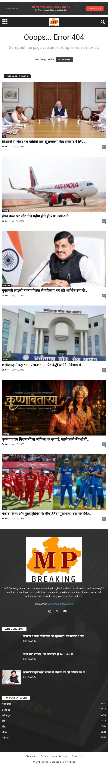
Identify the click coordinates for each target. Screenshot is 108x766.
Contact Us (77, 756)
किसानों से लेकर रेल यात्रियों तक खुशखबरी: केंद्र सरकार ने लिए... (44, 141)
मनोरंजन (6, 434)
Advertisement (59, 756)
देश (4, 136)
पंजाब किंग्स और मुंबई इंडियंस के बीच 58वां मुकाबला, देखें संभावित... (46, 513)
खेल (4, 508)
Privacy (44, 756)
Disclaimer (31, 756)
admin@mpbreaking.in (60, 604)
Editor (5, 146)
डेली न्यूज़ (6, 715)
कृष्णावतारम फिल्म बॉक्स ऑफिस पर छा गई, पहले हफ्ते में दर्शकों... (45, 439)
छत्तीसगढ (6, 359)
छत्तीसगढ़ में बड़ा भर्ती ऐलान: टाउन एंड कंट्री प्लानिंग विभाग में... (42, 364)
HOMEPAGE (64, 59)
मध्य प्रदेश (6, 285)
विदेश (4, 732)
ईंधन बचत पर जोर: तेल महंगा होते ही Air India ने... (36, 216)
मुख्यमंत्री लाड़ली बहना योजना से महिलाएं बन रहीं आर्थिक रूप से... (44, 290)
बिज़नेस (5, 210)
